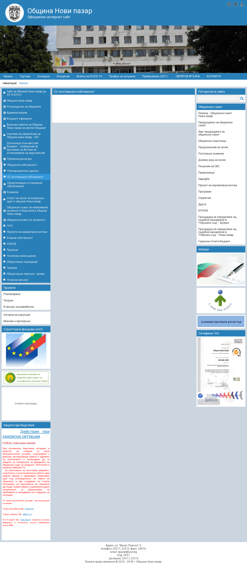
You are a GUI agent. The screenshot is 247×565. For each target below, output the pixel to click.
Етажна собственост (20, 237)
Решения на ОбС (209, 166)
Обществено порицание (22, 261)
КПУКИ (203, 210)
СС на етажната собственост (25, 177)
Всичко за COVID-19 (89, 76)
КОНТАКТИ (214, 76)
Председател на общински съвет (215, 124)
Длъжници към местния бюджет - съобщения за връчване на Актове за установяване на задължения (26, 148)
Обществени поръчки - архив (25, 273)
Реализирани (11, 294)
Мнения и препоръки (16, 321)
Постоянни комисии (211, 153)
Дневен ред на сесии (212, 160)
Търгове (25, 76)
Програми (204, 191)
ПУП (10, 226)
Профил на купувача (122, 76)
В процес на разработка (18, 306)
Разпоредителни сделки (22, 171)
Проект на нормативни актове (217, 185)
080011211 (27, 514)
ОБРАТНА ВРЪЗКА (188, 76)
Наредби (203, 179)
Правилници (206, 172)
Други (202, 204)
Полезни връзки (17, 279)
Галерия (12, 267)
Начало (8, 76)
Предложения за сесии (213, 147)
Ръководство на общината (24, 106)
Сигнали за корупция (16, 314)
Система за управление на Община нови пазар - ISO (23, 135)
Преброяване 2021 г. (155, 76)
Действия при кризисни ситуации (26, 434)
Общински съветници (212, 141)
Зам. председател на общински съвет (211, 133)
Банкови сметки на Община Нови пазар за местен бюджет (26, 126)
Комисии (12, 192)
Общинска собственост (22, 165)
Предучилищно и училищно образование (24, 184)
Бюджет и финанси (19, 118)
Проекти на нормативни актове (27, 232)
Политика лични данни (21, 255)
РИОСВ (11, 243)
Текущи (8, 300)
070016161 (29, 509)
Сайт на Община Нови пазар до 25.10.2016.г (26, 93)
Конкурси (43, 76)
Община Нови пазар (19, 100)
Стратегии (204, 198)
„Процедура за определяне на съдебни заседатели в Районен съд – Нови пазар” (217, 232)
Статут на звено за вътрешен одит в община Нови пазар (25, 199)
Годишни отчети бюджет (214, 241)
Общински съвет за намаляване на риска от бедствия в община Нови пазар (27, 211)
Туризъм (12, 249)
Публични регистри (19, 159)
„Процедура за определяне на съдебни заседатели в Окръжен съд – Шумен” (217, 219)
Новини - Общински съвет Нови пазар (215, 115)
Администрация (17, 112)
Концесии (63, 76)
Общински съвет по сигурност (26, 220)
